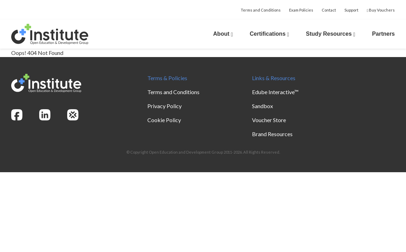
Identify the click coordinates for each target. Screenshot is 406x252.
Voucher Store (269, 120)
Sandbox (262, 106)
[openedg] (72, 114)
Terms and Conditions (261, 10)
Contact (329, 10)
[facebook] (16, 114)
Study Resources (330, 34)
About (223, 34)
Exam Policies (301, 10)
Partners (383, 34)
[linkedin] (44, 114)
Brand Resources (272, 134)
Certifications (269, 34)
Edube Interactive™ (275, 92)
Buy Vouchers (381, 10)
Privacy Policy (164, 106)
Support (351, 10)
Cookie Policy (164, 120)
